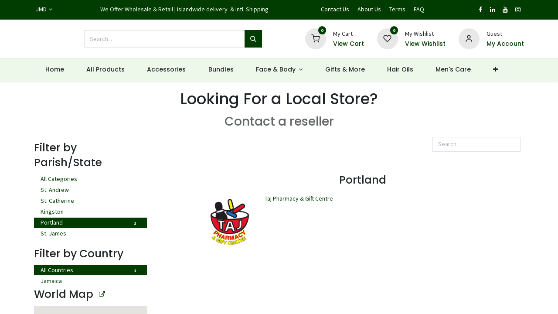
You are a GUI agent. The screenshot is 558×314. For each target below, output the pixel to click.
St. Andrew (90, 190)
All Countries (90, 271)
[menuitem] (54, 69)
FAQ (419, 9)
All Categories (90, 179)
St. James (90, 234)
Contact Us (335, 9)
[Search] (253, 39)
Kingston (90, 212)
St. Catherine (90, 201)
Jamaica (90, 282)
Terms (397, 9)
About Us (369, 9)
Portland (90, 223)
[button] (529, 69)
